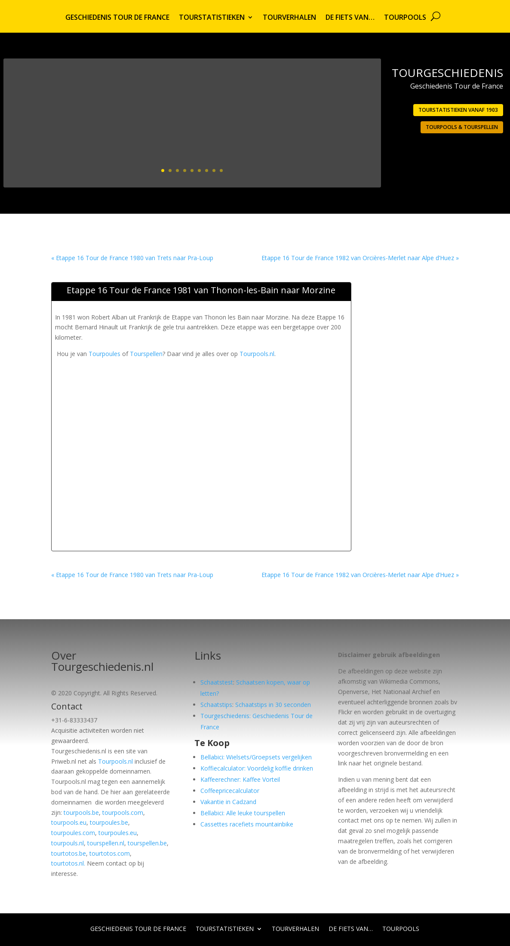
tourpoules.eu (117, 833)
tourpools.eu (68, 822)
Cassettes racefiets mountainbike (246, 824)
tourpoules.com (73, 833)
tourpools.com (122, 812)
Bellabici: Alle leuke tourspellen (242, 813)
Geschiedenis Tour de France (117, 18)
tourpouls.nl (67, 843)
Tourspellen (146, 354)
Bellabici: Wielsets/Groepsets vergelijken (256, 757)
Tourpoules (104, 354)
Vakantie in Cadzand (228, 802)
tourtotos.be (68, 853)
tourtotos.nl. (68, 863)
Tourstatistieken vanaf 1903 (458, 110)
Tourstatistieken (212, 18)
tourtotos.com (109, 853)
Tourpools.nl (257, 354)
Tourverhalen (289, 18)
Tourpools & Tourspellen (462, 127)
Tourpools (405, 18)
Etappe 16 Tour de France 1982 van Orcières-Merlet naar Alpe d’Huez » (360, 258)
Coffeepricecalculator (229, 790)
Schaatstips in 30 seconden (273, 704)
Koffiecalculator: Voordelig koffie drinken (256, 768)
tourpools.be (81, 812)
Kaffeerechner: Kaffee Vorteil (240, 779)
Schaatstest (216, 682)
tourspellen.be (147, 843)
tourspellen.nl (105, 843)
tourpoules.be (109, 822)
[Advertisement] (211, 378)
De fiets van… (350, 18)
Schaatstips (216, 704)
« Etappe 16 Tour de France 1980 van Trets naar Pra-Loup (132, 258)
